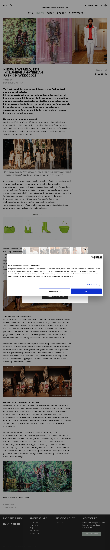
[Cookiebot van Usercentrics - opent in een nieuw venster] (92, 257)
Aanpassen (54, 291)
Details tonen (92, 285)
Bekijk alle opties (55, 296)
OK (86, 291)
